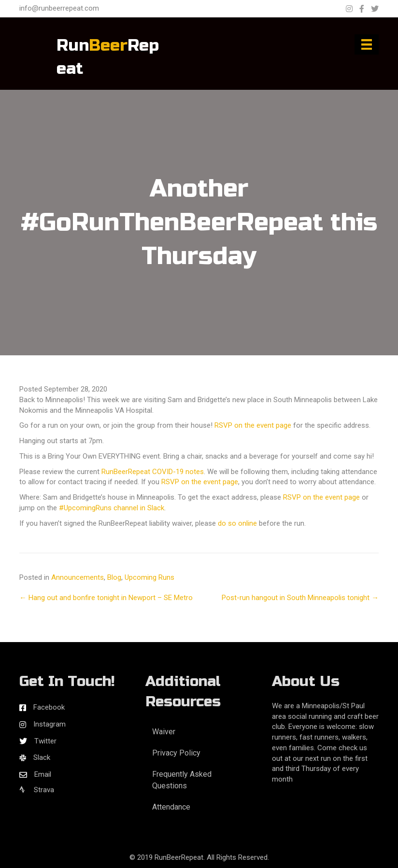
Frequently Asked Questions (182, 780)
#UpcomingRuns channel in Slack (111, 508)
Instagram (49, 724)
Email (42, 774)
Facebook (49, 707)
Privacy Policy (176, 752)
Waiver (163, 731)
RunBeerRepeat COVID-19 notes (152, 471)
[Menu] (367, 44)
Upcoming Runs (149, 577)
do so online (237, 523)
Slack (41, 757)
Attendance (171, 807)
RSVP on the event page (252, 425)
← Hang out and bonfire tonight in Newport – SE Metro (106, 597)
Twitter (45, 741)
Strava (36, 789)
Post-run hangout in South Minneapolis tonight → (300, 597)
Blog (114, 577)
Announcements (77, 577)
